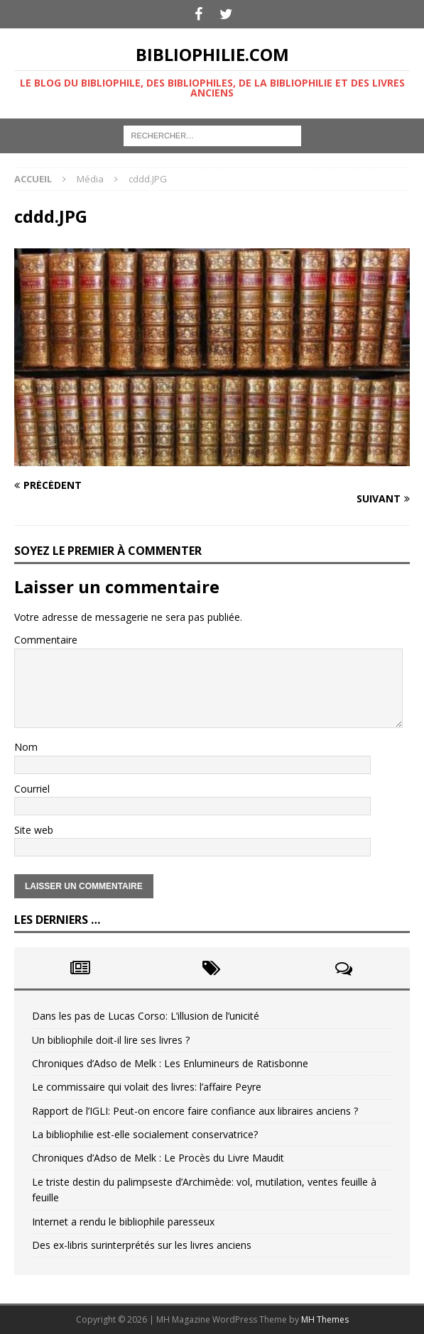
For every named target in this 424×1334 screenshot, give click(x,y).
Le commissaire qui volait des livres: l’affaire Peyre (146, 1086)
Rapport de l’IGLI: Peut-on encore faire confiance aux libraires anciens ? (195, 1111)
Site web (33, 830)
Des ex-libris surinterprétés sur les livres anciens (141, 1245)
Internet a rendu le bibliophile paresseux (123, 1221)
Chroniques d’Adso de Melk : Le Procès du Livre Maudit (158, 1157)
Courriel (32, 788)
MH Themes (325, 1319)
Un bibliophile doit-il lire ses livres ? (111, 1040)
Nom (26, 747)
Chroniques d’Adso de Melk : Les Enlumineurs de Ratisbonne (170, 1063)
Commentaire (45, 639)
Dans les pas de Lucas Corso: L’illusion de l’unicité (145, 1015)
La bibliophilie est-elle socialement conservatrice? (145, 1134)
